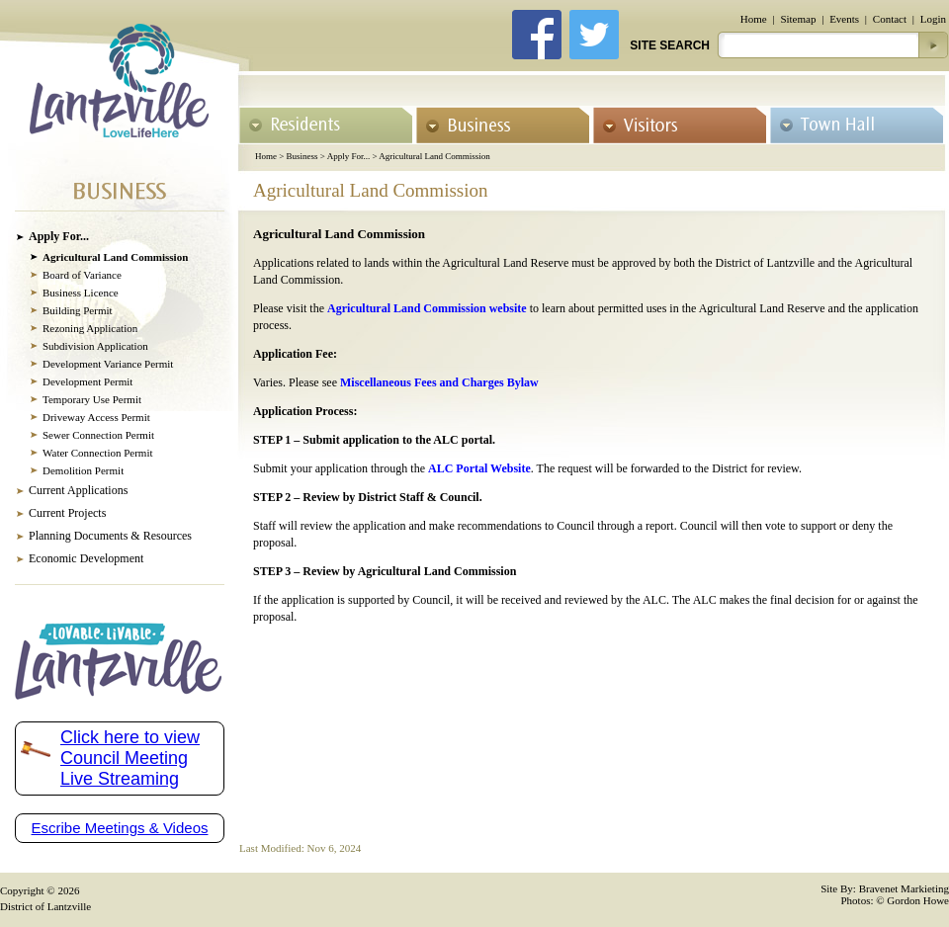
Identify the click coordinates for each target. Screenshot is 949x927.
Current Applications (78, 490)
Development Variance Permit (108, 364)
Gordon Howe (918, 900)
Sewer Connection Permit (98, 435)
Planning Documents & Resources (110, 536)
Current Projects (67, 513)
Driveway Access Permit (96, 417)
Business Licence (81, 292)
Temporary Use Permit (92, 399)
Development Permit (87, 381)
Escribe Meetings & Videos (120, 827)
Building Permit (78, 310)
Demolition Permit (83, 470)
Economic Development (86, 558)
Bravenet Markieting (904, 888)
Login (933, 19)
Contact (889, 19)
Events (844, 19)
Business (302, 156)
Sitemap (798, 19)
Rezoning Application (90, 328)
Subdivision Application (95, 346)
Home (753, 19)
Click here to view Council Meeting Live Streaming (130, 758)
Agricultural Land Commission (434, 156)
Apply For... (349, 156)
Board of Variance (82, 275)
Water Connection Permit (98, 453)
